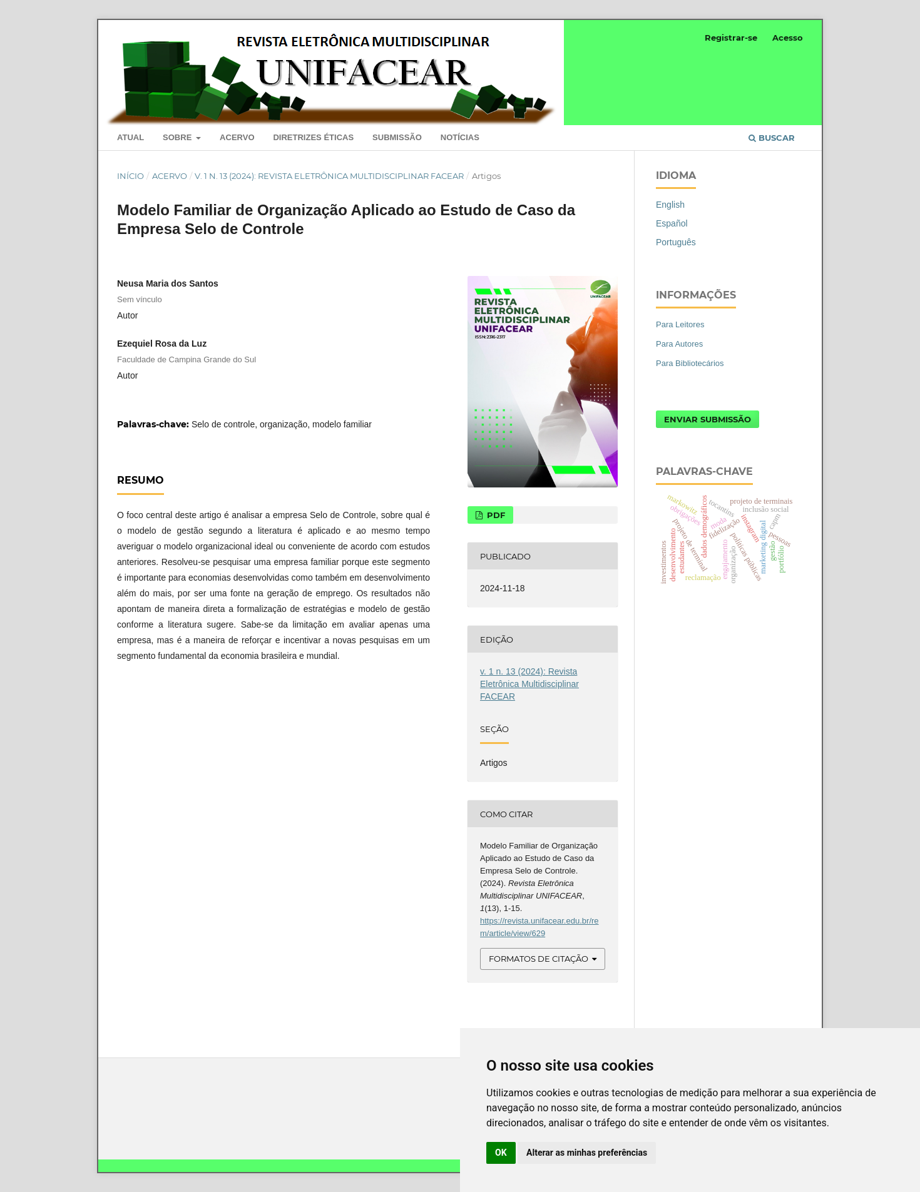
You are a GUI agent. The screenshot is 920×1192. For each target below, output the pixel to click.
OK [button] (501, 1153)
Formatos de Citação (538, 959)
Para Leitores (680, 324)
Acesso (787, 38)
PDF (494, 515)
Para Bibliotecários (690, 363)
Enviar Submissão (707, 419)
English (670, 205)
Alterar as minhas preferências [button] (586, 1153)
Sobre (178, 137)
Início (130, 176)
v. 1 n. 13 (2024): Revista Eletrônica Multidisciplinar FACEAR (329, 176)
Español (672, 223)
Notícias (460, 137)
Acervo (237, 137)
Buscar (772, 138)
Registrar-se (731, 38)
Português (676, 242)
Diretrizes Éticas (313, 137)
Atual (130, 137)
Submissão (397, 137)
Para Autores (679, 344)
